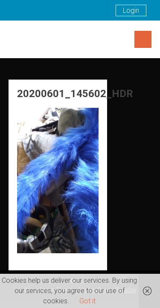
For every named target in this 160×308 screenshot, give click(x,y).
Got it (87, 301)
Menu (142, 39)
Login (131, 10)
